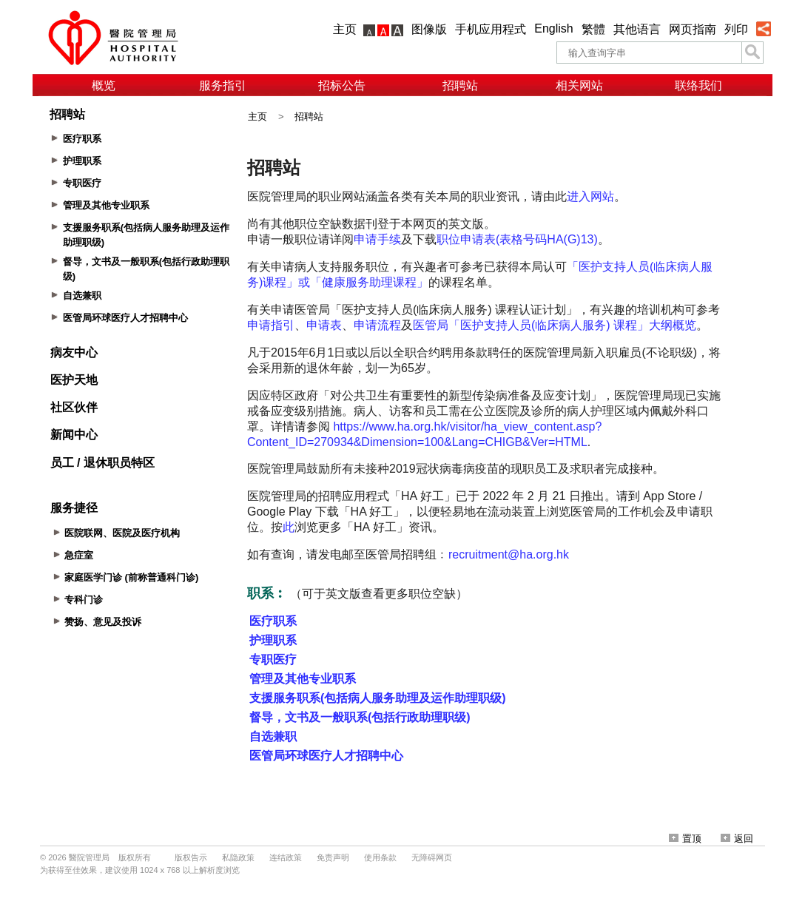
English (553, 28)
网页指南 (692, 29)
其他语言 (637, 29)
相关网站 (579, 85)
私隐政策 (238, 857)
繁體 (593, 29)
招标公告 (342, 85)
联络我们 (698, 85)
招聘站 (460, 85)
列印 (736, 29)
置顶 (685, 838)
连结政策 (285, 857)
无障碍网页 (431, 857)
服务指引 (222, 85)
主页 (345, 29)
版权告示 (191, 857)
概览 (103, 85)
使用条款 (380, 857)
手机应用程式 (490, 29)
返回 (737, 838)
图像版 (429, 29)
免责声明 (333, 857)
